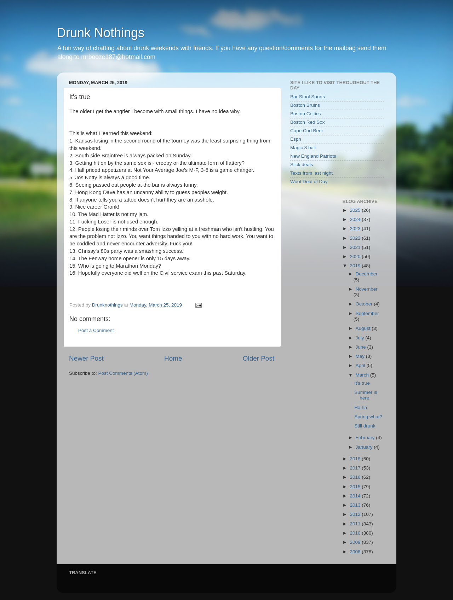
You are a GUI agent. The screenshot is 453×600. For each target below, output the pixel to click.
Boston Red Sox (307, 122)
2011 (356, 523)
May (361, 356)
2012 (356, 514)
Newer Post (86, 358)
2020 (356, 256)
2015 (356, 486)
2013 (356, 505)
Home (173, 358)
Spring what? (368, 416)
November (367, 289)
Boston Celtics (305, 113)
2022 (356, 238)
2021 (356, 247)
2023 (356, 228)
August (364, 328)
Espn (295, 139)
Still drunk (364, 426)
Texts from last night (311, 173)
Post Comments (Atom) (123, 373)
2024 (356, 219)
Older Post (258, 358)
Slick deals (301, 164)
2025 (356, 210)
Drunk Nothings (100, 32)
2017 (356, 468)
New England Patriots (313, 156)
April (361, 365)
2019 (356, 265)
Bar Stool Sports (307, 96)
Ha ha (360, 407)
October (365, 304)
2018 (356, 458)
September (367, 313)
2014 (356, 496)
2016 (356, 477)
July (361, 337)
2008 (356, 551)
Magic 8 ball (303, 147)
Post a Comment (96, 330)
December (367, 273)
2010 (356, 533)
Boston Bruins (305, 105)
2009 (356, 542)
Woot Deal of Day (309, 181)
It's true (362, 383)
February (366, 437)
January (365, 447)
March (363, 375)
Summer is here (365, 395)
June (361, 347)
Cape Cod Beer (306, 130)
